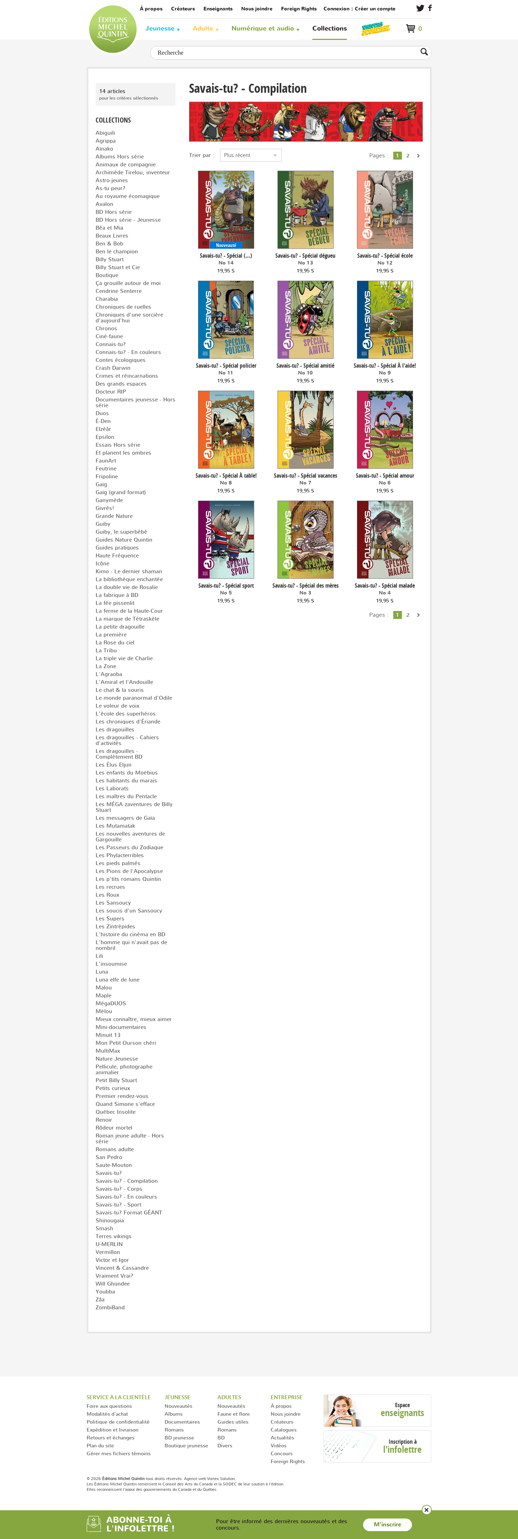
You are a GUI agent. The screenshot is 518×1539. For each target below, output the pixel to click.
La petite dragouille (120, 626)
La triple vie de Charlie (124, 658)
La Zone (106, 666)
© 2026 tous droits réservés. (135, 1478)
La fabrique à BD (117, 595)
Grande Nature (114, 516)
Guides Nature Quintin (124, 539)
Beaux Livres (112, 235)
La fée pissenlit (115, 602)
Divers (224, 1445)
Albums (174, 1414)
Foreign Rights (299, 8)
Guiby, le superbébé (121, 531)
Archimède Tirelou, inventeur (133, 172)
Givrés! (105, 508)
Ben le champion (117, 251)
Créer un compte (375, 8)
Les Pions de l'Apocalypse (129, 871)
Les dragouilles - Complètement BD (119, 754)
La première (111, 634)
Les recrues (110, 886)
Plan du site (100, 1445)
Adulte (203, 28)
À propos (151, 8)
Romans (174, 1430)
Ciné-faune (109, 336)
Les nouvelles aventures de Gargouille (130, 836)
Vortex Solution (221, 1478)
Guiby (103, 523)
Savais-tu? (109, 1173)
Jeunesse (159, 28)
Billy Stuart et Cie (118, 267)
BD (221, 1437)
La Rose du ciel (115, 642)
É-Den (103, 421)
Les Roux (107, 894)
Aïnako (104, 148)
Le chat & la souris (120, 689)
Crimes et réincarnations (127, 375)
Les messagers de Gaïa (125, 817)
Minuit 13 (108, 1035)
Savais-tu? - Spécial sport (226, 585)
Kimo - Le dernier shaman (129, 571)
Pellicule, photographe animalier (124, 1069)
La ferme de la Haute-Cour (129, 610)
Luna (102, 971)
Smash (104, 1228)
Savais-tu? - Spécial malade (385, 585)
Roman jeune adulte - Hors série (130, 1138)
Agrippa (106, 140)
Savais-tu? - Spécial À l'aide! (385, 365)
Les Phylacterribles (120, 855)
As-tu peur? (110, 188)
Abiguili (105, 132)
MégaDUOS (111, 1003)
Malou (104, 987)
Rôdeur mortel (114, 1127)
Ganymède (109, 500)
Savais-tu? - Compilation (127, 1180)
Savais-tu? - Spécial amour (385, 475)
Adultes (229, 1397)
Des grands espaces (121, 383)
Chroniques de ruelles (123, 306)
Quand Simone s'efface (125, 1104)
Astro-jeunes (112, 180)
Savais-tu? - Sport (118, 1204)
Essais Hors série (118, 444)
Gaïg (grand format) (121, 492)
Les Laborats (112, 788)
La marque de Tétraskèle (127, 618)
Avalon (104, 204)
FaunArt (106, 460)
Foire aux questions (109, 1406)
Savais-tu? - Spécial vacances (305, 475)
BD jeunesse (179, 1437)
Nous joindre (256, 8)
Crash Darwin (113, 367)
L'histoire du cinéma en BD (130, 934)
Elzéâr (103, 429)
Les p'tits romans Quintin (128, 879)
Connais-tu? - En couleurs (128, 352)
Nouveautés (178, 1406)
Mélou (104, 1011)
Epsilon (105, 436)
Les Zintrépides (115, 926)
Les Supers (110, 918)
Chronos (106, 328)
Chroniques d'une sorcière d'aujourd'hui (129, 317)
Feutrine (106, 468)
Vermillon (108, 1252)
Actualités (282, 1437)
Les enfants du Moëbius (127, 772)
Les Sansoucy (113, 902)
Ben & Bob (109, 243)
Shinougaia (110, 1220)
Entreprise (287, 1397)
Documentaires (182, 1422)
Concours (282, 1453)
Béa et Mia (109, 227)
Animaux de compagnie (126, 164)
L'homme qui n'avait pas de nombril (131, 945)
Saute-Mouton (114, 1165)
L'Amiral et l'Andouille (124, 682)
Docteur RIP (111, 391)
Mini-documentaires (121, 1027)
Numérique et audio (263, 28)
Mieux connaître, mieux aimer (134, 1019)
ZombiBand (110, 1307)
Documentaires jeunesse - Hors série (135, 402)
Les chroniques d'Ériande (128, 721)
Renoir (104, 1119)
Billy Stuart (110, 259)
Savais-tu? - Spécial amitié (305, 365)
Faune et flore (233, 1414)
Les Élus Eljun (114, 764)
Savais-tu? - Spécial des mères (305, 585)
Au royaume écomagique (128, 196)
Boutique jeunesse (186, 1445)
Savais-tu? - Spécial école (385, 255)
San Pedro (109, 1157)
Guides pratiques (117, 547)
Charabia (107, 298)
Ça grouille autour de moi (128, 283)
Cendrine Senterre (119, 291)
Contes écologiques (121, 360)
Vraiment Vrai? (114, 1275)
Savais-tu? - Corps (119, 1188)
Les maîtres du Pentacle (126, 796)
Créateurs (183, 8)
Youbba (105, 1291)
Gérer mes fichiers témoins (119, 1453)
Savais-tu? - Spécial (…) (226, 255)
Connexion (336, 8)
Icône (102, 563)
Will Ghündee (113, 1283)
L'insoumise (111, 963)
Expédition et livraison (112, 1430)
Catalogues (284, 1430)
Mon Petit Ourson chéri (126, 1042)
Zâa (100, 1299)
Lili (99, 955)
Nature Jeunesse (117, 1058)
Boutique (107, 275)
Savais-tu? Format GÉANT (129, 1212)
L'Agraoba (109, 674)
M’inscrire (387, 1525)
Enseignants (218, 8)
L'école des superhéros (126, 713)
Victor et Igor (112, 1260)
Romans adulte (115, 1149)
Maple (103, 995)
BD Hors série (114, 211)
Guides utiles (232, 1422)
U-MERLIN (109, 1244)
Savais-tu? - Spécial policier (226, 365)
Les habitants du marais (126, 780)
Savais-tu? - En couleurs (126, 1196)
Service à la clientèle (119, 1397)
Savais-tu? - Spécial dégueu (305, 255)
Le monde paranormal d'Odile (134, 697)
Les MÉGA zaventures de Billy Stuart (134, 807)
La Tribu (106, 650)
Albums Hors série (120, 156)
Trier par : (202, 155)
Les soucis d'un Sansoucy (129, 910)
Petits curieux (113, 1088)
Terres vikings (114, 1236)
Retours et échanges (110, 1437)
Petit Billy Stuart (116, 1080)
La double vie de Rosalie (127, 587)
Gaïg (101, 484)
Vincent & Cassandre (122, 1267)
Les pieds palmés (118, 863)
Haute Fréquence (117, 555)
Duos (102, 413)
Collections (329, 28)
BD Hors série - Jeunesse (128, 219)
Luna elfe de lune (117, 979)
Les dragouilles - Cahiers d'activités (127, 740)
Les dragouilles (115, 729)
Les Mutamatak (115, 825)
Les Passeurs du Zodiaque (129, 847)
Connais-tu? (111, 344)
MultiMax (108, 1050)
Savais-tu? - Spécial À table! (226, 475)
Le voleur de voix (117, 705)
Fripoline (107, 476)
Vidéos (278, 1445)
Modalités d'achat (107, 1414)
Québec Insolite (116, 1111)
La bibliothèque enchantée (129, 579)
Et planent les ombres (123, 452)
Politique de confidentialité (118, 1422)
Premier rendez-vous (122, 1096)
